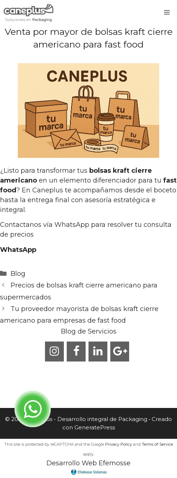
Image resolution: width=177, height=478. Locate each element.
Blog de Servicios (88, 331)
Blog (18, 274)
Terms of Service (157, 444)
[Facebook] (76, 351)
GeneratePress (94, 427)
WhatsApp (18, 250)
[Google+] (119, 351)
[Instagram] (54, 351)
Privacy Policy (118, 444)
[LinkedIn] (97, 351)
